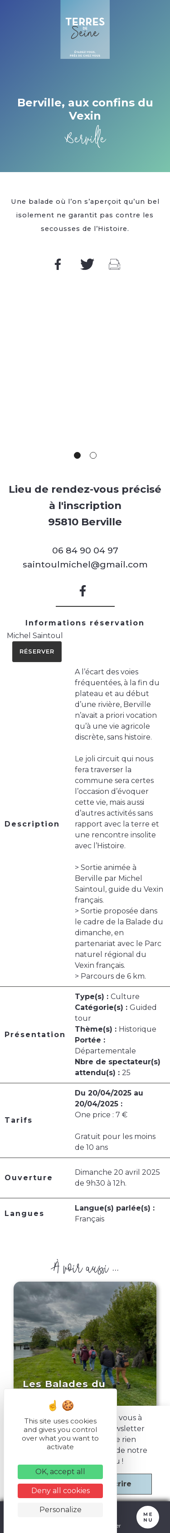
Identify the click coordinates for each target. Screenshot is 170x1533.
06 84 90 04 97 (85, 550)
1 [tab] (77, 455)
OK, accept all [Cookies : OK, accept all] (60, 1471)
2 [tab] (93, 455)
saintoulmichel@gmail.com (85, 564)
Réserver (36, 651)
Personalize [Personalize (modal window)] (60, 1509)
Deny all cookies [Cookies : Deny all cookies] (60, 1490)
